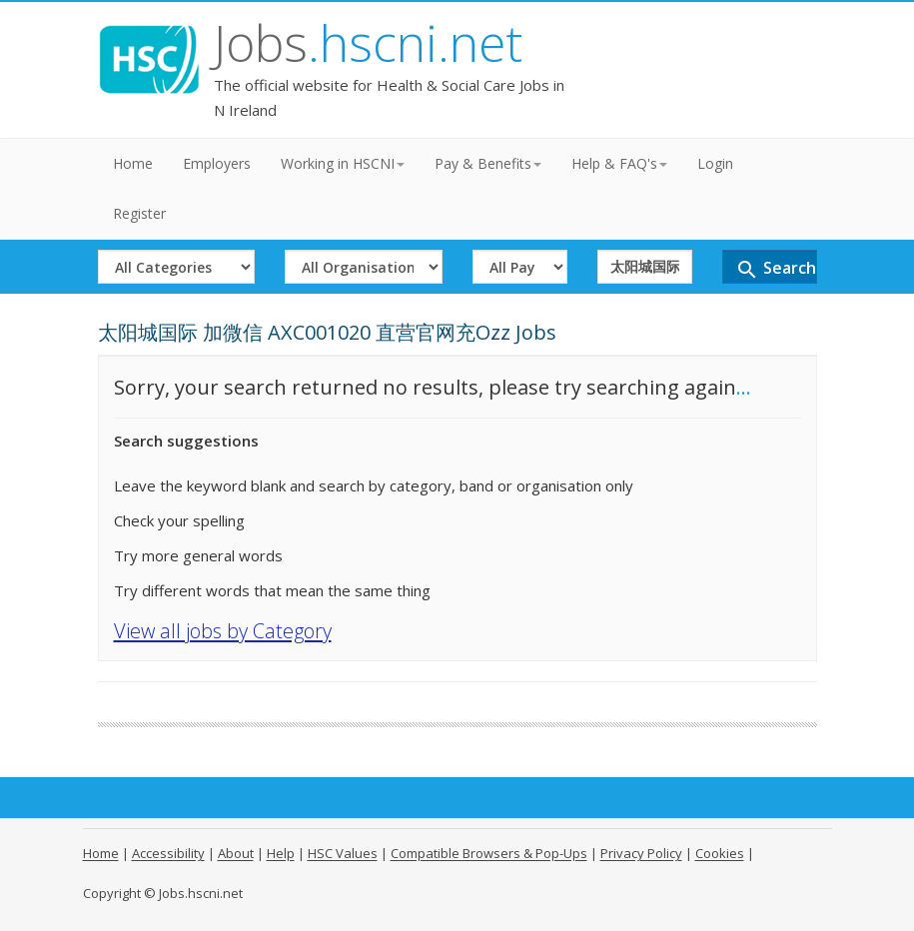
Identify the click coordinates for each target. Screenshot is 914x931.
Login (715, 163)
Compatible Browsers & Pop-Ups (489, 853)
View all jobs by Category (223, 630)
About (236, 853)
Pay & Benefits (488, 163)
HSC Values (343, 853)
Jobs (368, 43)
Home (133, 163)
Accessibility (168, 853)
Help (281, 853)
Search (775, 269)
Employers (217, 163)
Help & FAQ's (619, 163)
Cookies (719, 853)
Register (139, 213)
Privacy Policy (641, 853)
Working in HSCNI (343, 163)
